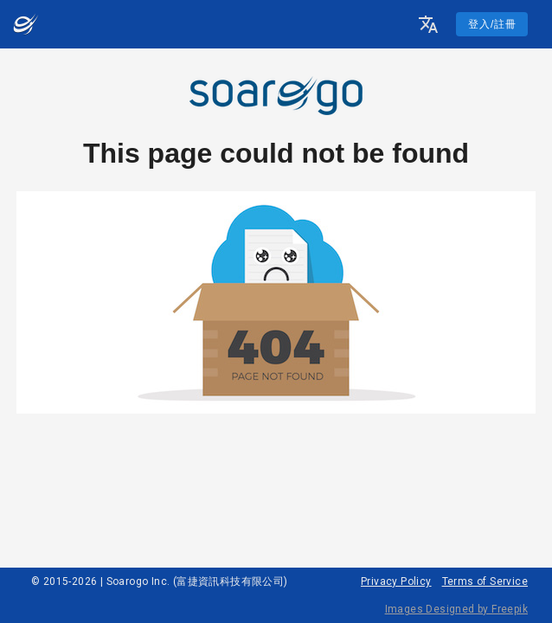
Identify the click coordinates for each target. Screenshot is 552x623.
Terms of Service (485, 581)
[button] (428, 24)
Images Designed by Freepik (456, 609)
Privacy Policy (396, 581)
